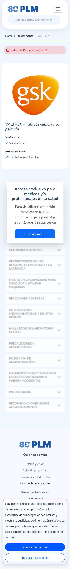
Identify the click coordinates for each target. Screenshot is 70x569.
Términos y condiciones (35, 477)
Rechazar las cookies (35, 557)
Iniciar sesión (35, 234)
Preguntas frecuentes (35, 492)
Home (9, 35)
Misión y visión (35, 464)
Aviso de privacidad (35, 470)
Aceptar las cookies (35, 547)
